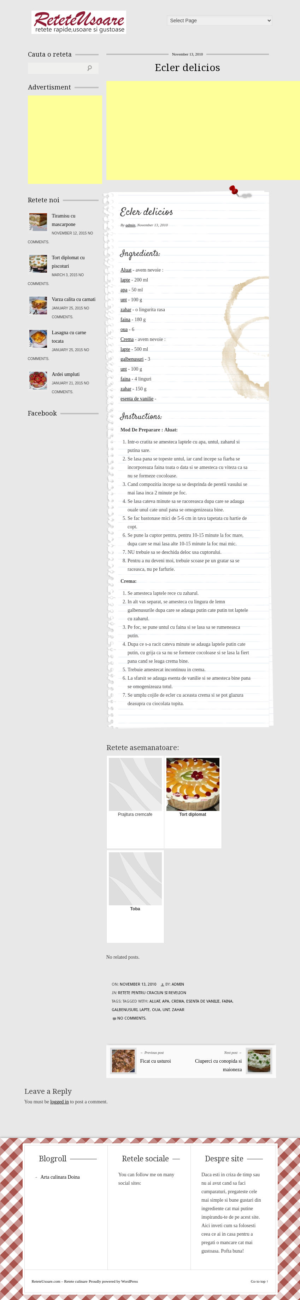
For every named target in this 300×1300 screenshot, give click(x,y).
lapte (125, 280)
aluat (154, 1001)
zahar (125, 309)
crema (177, 1001)
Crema (127, 339)
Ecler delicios (187, 68)
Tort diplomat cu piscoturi (68, 262)
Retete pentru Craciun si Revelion (152, 993)
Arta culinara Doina (60, 1177)
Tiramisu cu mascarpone (64, 220)
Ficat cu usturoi (155, 1061)
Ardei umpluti (66, 374)
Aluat (125, 270)
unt (123, 299)
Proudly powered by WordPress (113, 1281)
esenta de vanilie (136, 398)
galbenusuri (131, 359)
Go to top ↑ (260, 1281)
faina (125, 319)
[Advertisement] (203, 130)
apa (123, 289)
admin (130, 225)
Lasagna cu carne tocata (69, 337)
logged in (59, 1101)
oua (124, 329)
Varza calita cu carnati (74, 299)
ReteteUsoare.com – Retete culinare (78, 22)
